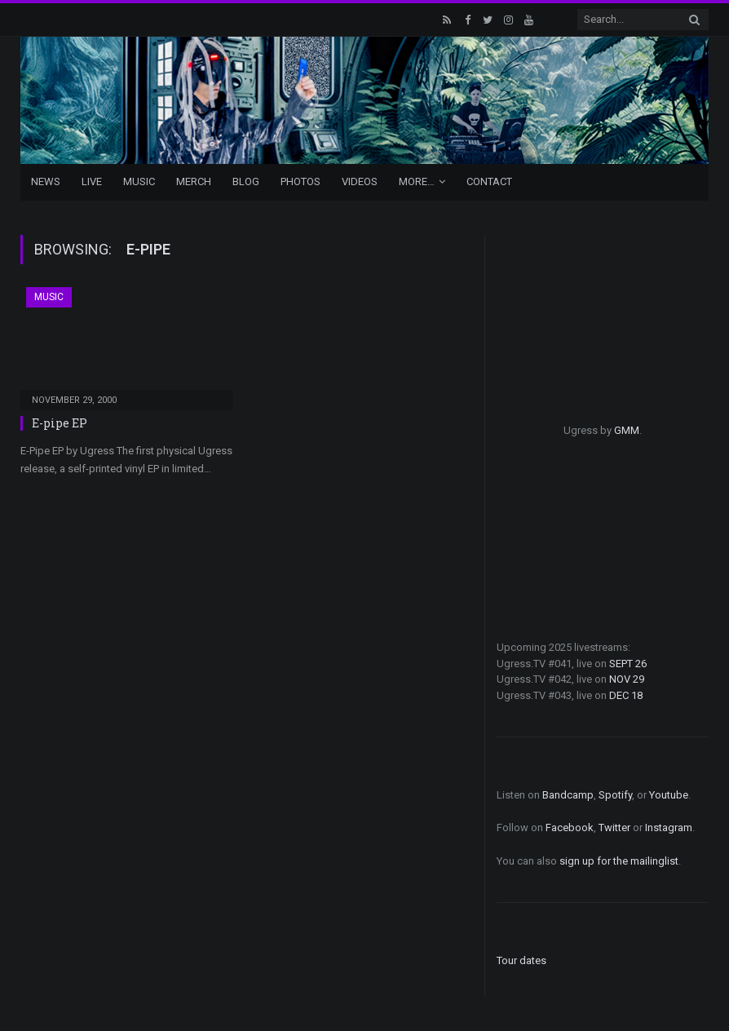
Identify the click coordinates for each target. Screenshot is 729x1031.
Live (92, 181)
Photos (300, 181)
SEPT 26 (628, 663)
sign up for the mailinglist (618, 861)
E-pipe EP (59, 423)
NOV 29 (626, 679)
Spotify (615, 795)
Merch (193, 181)
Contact (489, 181)
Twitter (614, 827)
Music (139, 181)
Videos (360, 181)
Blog (245, 181)
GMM (626, 430)
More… (417, 181)
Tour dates (521, 960)
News (45, 181)
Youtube (668, 795)
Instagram (668, 827)
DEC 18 (626, 695)
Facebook (570, 827)
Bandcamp (568, 795)
